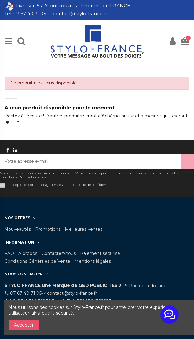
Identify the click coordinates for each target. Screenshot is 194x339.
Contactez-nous (59, 253)
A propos (27, 253)
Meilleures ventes (83, 229)
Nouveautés (18, 229)
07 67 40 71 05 (26, 293)
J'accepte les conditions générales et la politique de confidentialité (61, 185)
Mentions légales (93, 261)
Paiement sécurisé (100, 253)
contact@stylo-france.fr (72, 293)
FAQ (9, 253)
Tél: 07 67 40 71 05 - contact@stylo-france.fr (56, 13)
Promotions (47, 229)
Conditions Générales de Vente (37, 261)
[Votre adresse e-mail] (90, 161)
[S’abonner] (187, 161)
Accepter (24, 325)
